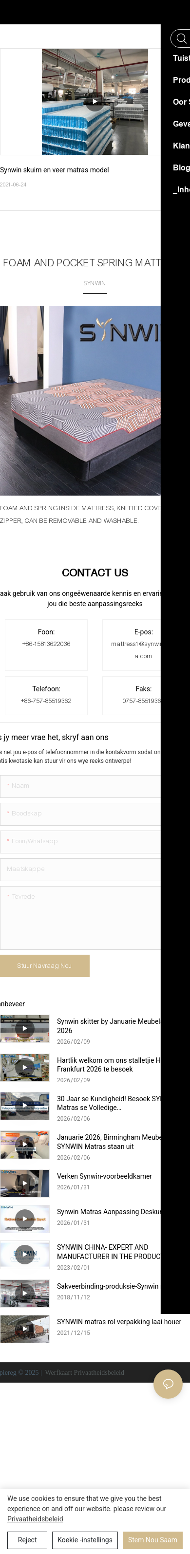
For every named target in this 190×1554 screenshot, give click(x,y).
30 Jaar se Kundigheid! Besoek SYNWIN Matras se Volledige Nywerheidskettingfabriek (117, 1103)
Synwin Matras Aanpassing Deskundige (116, 1212)
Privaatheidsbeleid (99, 1372)
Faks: (144, 689)
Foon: (46, 632)
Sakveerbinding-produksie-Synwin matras (119, 1286)
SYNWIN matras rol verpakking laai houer (119, 1322)
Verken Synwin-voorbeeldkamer (104, 1176)
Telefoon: (46, 689)
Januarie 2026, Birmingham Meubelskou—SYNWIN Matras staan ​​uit (120, 1141)
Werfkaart (58, 1372)
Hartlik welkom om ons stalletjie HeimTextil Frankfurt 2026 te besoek (122, 1064)
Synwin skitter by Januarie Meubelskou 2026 (116, 1026)
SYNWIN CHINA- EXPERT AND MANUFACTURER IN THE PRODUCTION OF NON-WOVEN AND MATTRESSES (121, 1251)
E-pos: (143, 632)
